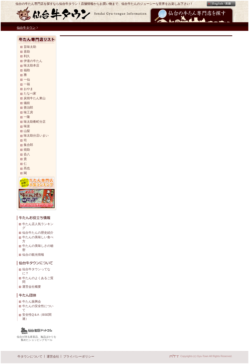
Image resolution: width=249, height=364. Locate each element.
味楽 (27, 126)
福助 (27, 70)
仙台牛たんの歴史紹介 (37, 232)
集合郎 (28, 145)
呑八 (27, 154)
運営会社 (53, 356)
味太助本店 (31, 65)
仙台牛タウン (26, 27)
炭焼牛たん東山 (34, 98)
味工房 (28, 112)
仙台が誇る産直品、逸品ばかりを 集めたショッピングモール (36, 336)
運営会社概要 (31, 286)
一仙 (27, 79)
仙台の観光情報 (33, 254)
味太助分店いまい (36, 135)
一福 (27, 84)
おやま (28, 89)
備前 (27, 103)
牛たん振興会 (31, 301)
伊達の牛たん (33, 61)
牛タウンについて (29, 356)
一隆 (27, 117)
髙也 (27, 168)
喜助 (27, 51)
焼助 (27, 149)
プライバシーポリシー (78, 356)
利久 (27, 56)
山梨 (27, 131)
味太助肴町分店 (34, 121)
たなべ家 (30, 93)
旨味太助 (30, 47)
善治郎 (28, 107)
